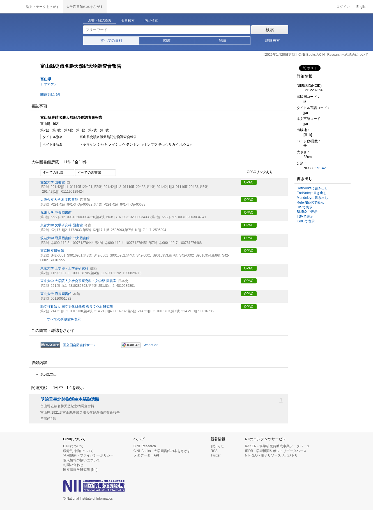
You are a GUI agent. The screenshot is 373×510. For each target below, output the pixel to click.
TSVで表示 (305, 216)
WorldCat (151, 345)
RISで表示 (304, 207)
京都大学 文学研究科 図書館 (61, 225)
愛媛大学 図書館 (52, 182)
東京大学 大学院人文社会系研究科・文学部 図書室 (78, 281)
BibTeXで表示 (307, 212)
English (361, 7)
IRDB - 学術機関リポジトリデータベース (276, 451)
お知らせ (217, 446)
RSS (214, 451)
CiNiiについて (73, 446)
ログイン (343, 7)
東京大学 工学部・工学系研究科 (64, 268)
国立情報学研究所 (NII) (80, 470)
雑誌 (222, 40)
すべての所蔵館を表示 (64, 319)
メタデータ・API (146, 455)
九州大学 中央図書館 (56, 213)
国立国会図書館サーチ (79, 345)
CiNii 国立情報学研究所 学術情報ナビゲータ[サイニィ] (11, 6)
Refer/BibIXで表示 (310, 202)
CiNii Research (144, 446)
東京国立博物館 (52, 251)
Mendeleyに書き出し (312, 198)
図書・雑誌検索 (99, 20)
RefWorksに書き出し (312, 188)
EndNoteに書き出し (312, 193)
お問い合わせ (73, 465)
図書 (167, 40)
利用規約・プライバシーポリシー (88, 455)
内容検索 (151, 20)
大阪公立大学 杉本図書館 (59, 200)
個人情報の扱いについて (81, 460)
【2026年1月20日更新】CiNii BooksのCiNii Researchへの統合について (315, 55)
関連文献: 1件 (50, 95)
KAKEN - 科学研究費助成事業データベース (277, 446)
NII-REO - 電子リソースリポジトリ (271, 455)
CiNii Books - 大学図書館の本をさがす (162, 451)
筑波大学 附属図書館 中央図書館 (64, 238)
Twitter (215, 455)
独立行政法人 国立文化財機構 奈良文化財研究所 (76, 307)
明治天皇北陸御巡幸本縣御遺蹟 (69, 399)
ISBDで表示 (306, 221)
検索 (270, 29)
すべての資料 (111, 40)
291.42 (321, 168)
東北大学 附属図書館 (56, 294)
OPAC (248, 182)
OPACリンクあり (257, 172)
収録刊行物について (78, 451)
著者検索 (128, 20)
